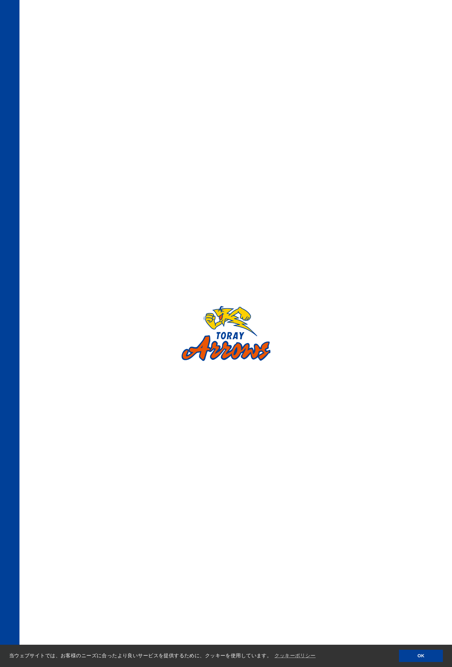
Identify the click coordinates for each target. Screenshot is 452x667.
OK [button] (420, 655)
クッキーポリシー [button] (294, 655)
